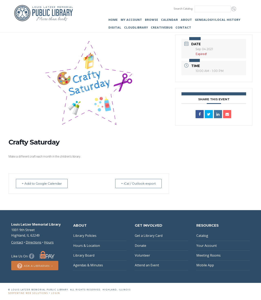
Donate (140, 245)
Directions (33, 242)
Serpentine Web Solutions (28, 293)
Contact (183, 27)
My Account (131, 20)
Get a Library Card (149, 235)
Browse (151, 20)
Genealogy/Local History (217, 20)
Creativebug (162, 27)
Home (113, 20)
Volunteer (142, 255)
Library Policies (84, 235)
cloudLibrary (136, 27)
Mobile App (205, 265)
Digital (114, 27)
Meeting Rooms (208, 255)
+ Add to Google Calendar (42, 183)
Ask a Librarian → (34, 265)
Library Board (83, 255)
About (186, 20)
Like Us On (23, 256)
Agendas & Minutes (88, 265)
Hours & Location (86, 245)
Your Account (206, 245)
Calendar (169, 20)
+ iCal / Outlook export (138, 183)
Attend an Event (147, 265)
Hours (49, 242)
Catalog (202, 235)
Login (55, 293)
